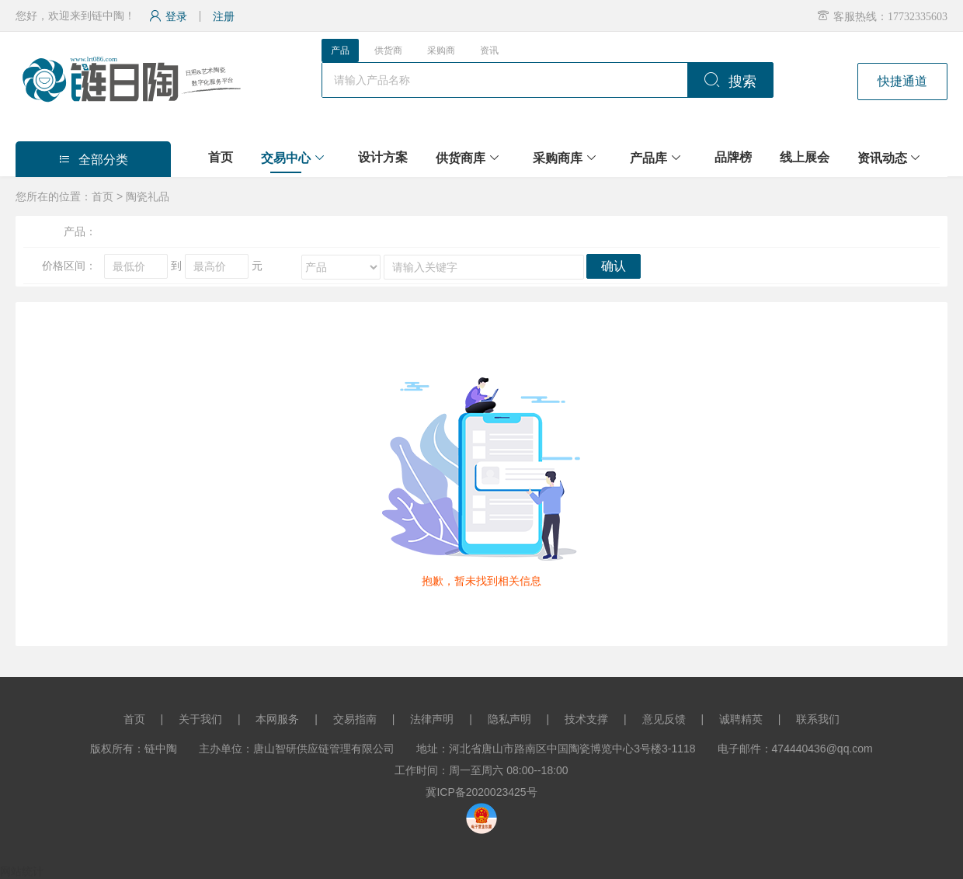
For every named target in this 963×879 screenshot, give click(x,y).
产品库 (648, 158)
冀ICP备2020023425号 (481, 792)
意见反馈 (664, 719)
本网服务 (277, 719)
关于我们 (200, 719)
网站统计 (21, 871)
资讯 (489, 50)
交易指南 (355, 719)
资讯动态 (882, 158)
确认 (613, 266)
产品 (340, 50)
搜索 (730, 81)
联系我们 (818, 719)
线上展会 (804, 157)
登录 (168, 16)
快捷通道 (902, 81)
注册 (224, 16)
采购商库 (557, 158)
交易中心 (286, 158)
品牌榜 (733, 157)
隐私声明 (509, 719)
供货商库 (460, 158)
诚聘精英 (741, 719)
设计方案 (383, 157)
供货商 (388, 50)
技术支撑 (586, 719)
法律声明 (432, 719)
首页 (220, 157)
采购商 (441, 50)
